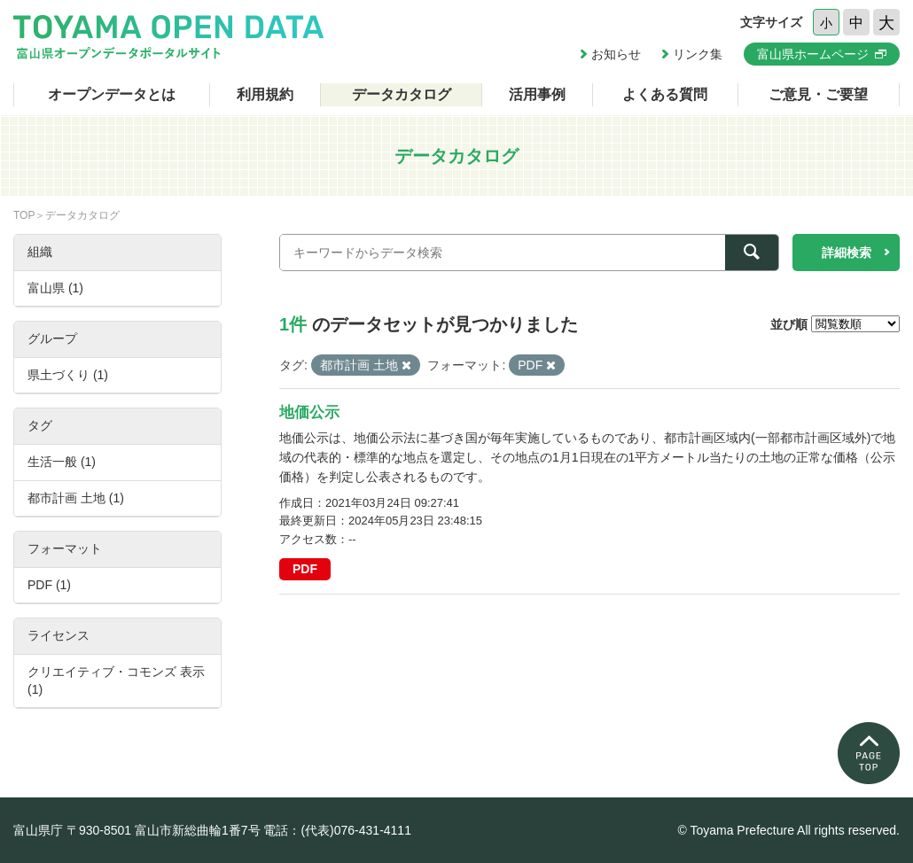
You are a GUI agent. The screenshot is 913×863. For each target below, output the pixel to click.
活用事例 (537, 94)
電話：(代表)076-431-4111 (337, 830)
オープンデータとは (112, 94)
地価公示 (309, 412)
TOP (24, 215)
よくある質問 (664, 94)
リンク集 (697, 54)
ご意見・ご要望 (818, 94)
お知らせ (616, 54)
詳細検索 (846, 252)
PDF (305, 569)
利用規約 (265, 94)
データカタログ (401, 94)
